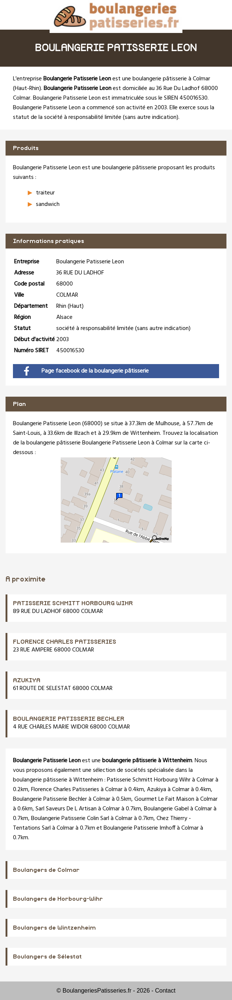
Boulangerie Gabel (166, 809)
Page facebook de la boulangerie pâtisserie (86, 371)
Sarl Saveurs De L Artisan (66, 809)
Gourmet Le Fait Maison (164, 799)
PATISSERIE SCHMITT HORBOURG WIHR (73, 603)
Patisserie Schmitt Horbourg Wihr (149, 780)
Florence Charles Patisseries (65, 789)
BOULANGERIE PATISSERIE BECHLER (68, 719)
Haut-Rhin (27, 88)
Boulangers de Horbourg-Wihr (58, 899)
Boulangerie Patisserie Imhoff (139, 828)
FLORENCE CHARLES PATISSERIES (64, 642)
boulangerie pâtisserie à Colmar (171, 79)
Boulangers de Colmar (46, 870)
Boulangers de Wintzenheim (54, 928)
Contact (165, 990)
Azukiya (156, 789)
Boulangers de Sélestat (47, 957)
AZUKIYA (26, 680)
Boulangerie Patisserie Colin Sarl (70, 818)
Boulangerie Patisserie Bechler (50, 799)
